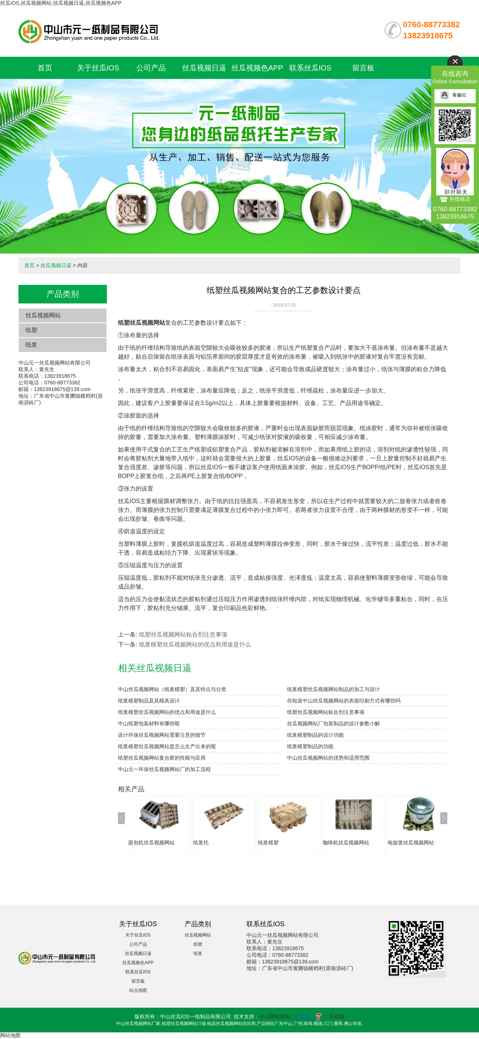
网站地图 (10, 1035)
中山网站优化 (274, 1016)
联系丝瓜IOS (310, 68)
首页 (45, 68)
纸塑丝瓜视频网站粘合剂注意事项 (183, 634)
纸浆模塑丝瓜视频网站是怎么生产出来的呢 (167, 746)
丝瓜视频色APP (257, 68)
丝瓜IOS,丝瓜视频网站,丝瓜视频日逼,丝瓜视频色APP (61, 3)
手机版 (337, 1016)
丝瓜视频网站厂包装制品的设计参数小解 (333, 723)
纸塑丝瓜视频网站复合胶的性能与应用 (162, 758)
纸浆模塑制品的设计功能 (315, 735)
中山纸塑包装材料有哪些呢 (149, 723)
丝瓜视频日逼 (204, 68)
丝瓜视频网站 (43, 315)
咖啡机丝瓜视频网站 (346, 843)
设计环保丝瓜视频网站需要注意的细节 (162, 735)
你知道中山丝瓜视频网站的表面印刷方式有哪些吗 (344, 701)
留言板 (363, 68)
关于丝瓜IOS (98, 68)
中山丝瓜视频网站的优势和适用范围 (328, 758)
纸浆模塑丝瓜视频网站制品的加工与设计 (333, 689)
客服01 (453, 95)
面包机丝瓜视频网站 (151, 843)
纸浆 (31, 345)
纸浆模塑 (268, 843)
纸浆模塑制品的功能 (310, 746)
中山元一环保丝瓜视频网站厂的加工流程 (164, 769)
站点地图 (138, 990)
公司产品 (151, 68)
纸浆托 (201, 843)
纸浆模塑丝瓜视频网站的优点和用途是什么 (195, 644)
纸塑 (31, 330)
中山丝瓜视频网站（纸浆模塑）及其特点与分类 (172, 689)
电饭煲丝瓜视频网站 (411, 843)
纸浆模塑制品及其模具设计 (149, 701)
